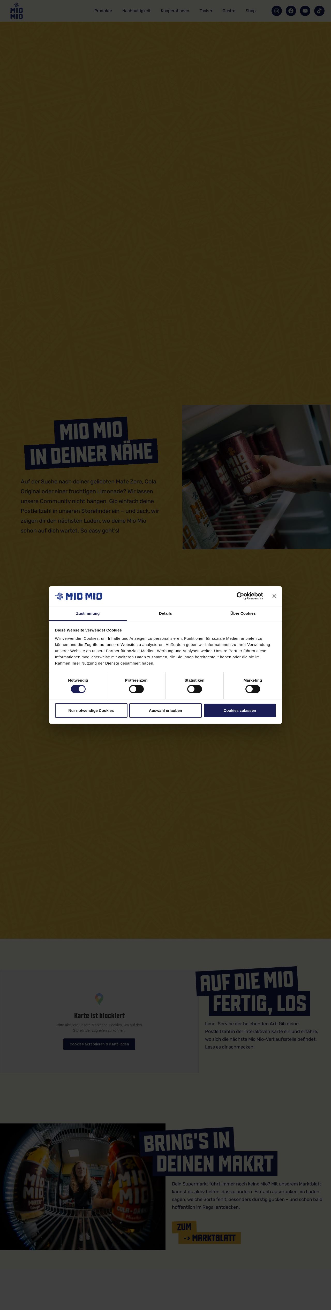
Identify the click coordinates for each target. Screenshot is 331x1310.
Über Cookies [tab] (243, 613)
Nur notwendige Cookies (91, 710)
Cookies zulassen (240, 710)
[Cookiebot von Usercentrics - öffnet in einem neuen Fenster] (240, 596)
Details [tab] (165, 613)
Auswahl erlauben (165, 710)
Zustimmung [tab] (88, 613)
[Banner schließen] (274, 596)
